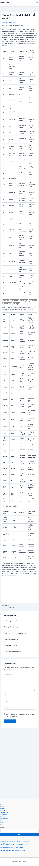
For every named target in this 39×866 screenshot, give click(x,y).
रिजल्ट (1, 821)
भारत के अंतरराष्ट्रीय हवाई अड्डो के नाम (12, 621)
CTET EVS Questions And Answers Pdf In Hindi (12, 850)
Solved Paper (4, 815)
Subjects (2, 817)
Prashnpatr (5, 2)
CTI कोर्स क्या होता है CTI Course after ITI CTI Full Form (14, 844)
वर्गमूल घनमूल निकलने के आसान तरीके (12, 652)
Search (2, 828)
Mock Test (3, 811)
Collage (2, 805)
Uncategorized (4, 819)
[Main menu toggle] (37, 2)
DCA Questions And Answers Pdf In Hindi (11, 847)
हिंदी (1, 825)
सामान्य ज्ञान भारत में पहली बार (10, 646)
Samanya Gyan (4, 813)
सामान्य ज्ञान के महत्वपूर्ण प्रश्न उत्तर (11, 639)
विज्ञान (1, 823)
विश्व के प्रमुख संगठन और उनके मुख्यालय (12, 627)
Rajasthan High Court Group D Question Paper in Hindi (15, 841)
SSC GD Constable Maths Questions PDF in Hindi (13, 838)
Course (2, 807)
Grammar (2, 809)
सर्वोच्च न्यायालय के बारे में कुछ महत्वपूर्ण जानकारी (15, 633)
